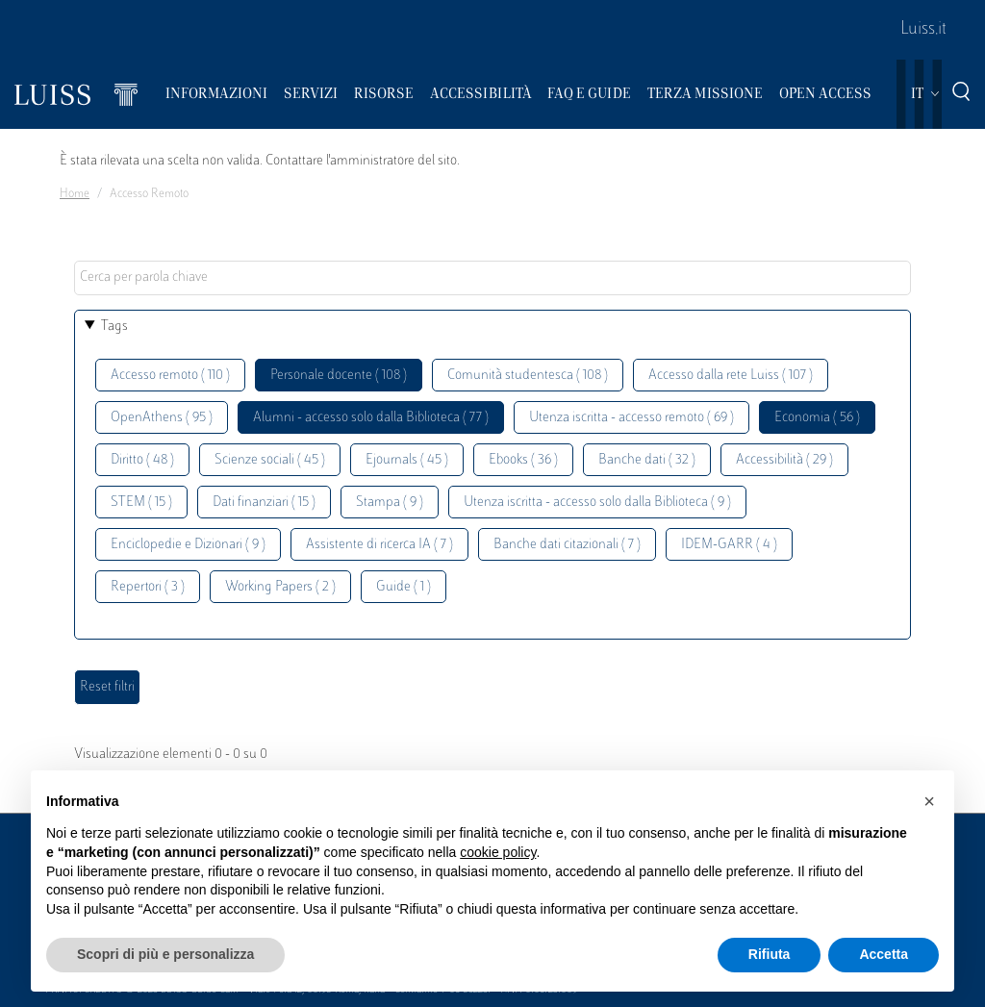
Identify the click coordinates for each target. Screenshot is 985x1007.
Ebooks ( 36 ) (523, 460)
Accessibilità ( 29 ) (784, 460)
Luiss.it (923, 29)
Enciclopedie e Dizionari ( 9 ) (188, 545)
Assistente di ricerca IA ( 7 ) (379, 545)
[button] (929, 801)
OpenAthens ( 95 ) (162, 418)
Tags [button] (114, 326)
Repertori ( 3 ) (148, 587)
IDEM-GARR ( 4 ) (729, 545)
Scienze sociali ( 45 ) (270, 460)
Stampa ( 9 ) (389, 502)
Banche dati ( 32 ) (646, 460)
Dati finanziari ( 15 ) (264, 502)
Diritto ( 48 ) (142, 460)
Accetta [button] (883, 954)
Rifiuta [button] (769, 954)
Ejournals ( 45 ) (407, 460)
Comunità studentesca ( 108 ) (527, 375)
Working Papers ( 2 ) (280, 587)
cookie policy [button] (498, 852)
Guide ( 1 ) (403, 587)
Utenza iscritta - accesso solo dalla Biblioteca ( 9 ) (597, 502)
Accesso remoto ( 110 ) (170, 375)
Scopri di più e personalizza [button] (165, 954)
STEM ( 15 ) (141, 502)
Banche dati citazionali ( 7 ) (567, 545)
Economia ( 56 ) (817, 418)
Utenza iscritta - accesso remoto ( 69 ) (631, 418)
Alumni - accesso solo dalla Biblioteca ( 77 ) (371, 418)
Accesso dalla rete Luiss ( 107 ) (730, 375)
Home (74, 194)
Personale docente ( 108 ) (338, 375)
